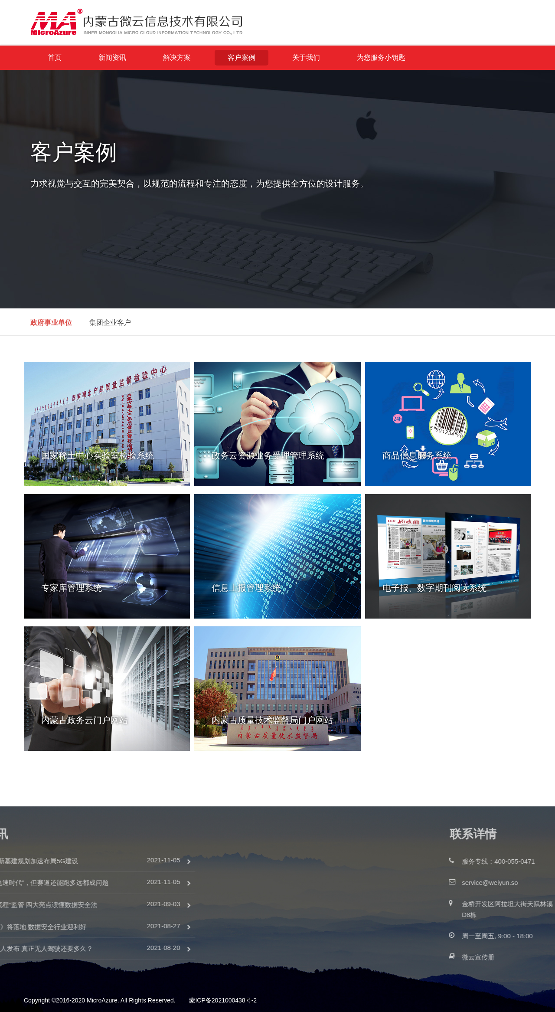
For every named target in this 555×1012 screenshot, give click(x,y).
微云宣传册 (519, 957)
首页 (55, 57)
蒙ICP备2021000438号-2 (223, 1000)
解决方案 (177, 57)
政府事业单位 (51, 322)
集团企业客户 (110, 322)
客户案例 (241, 57)
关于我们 (306, 57)
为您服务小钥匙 (381, 57)
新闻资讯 (112, 57)
